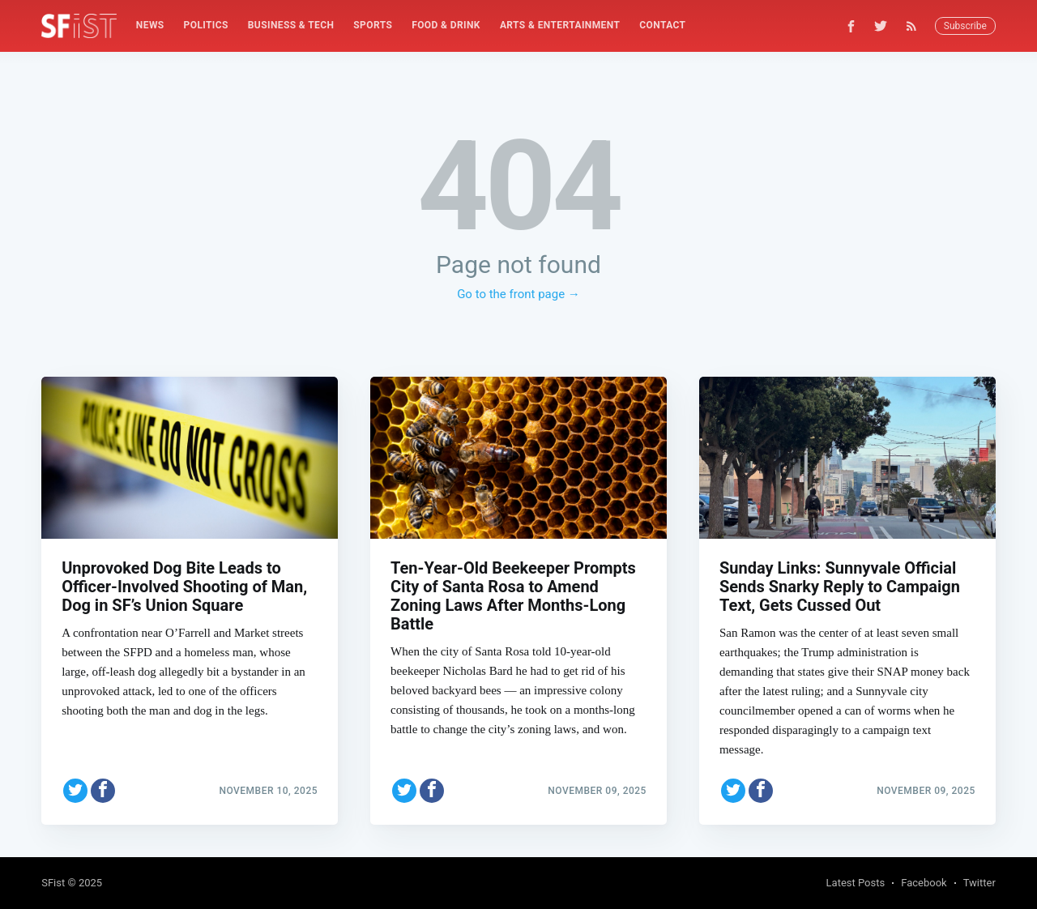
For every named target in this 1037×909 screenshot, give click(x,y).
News (150, 25)
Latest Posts (856, 883)
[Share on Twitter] (75, 790)
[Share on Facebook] (103, 790)
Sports (372, 25)
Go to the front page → (518, 294)
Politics (206, 25)
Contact (662, 25)
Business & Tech (291, 25)
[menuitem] (150, 25)
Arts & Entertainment (560, 25)
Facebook (923, 883)
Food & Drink (446, 25)
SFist (53, 883)
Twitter (979, 883)
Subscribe (965, 26)
